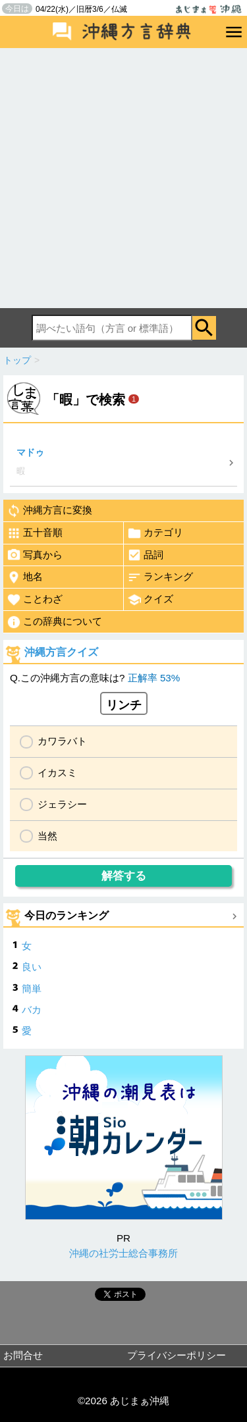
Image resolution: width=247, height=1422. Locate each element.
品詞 (145, 555)
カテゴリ (155, 533)
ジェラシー (62, 804)
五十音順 (35, 533)
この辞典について (54, 622)
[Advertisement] (123, 178)
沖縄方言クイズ (61, 652)
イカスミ (57, 772)
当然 (47, 835)
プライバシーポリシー (176, 1355)
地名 (25, 577)
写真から (35, 555)
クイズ (150, 599)
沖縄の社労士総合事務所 (123, 1253)
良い (31, 966)
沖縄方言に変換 (49, 511)
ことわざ (35, 599)
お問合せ (23, 1355)
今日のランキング (66, 915)
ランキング (160, 577)
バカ (31, 1009)
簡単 (31, 988)
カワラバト (62, 741)
